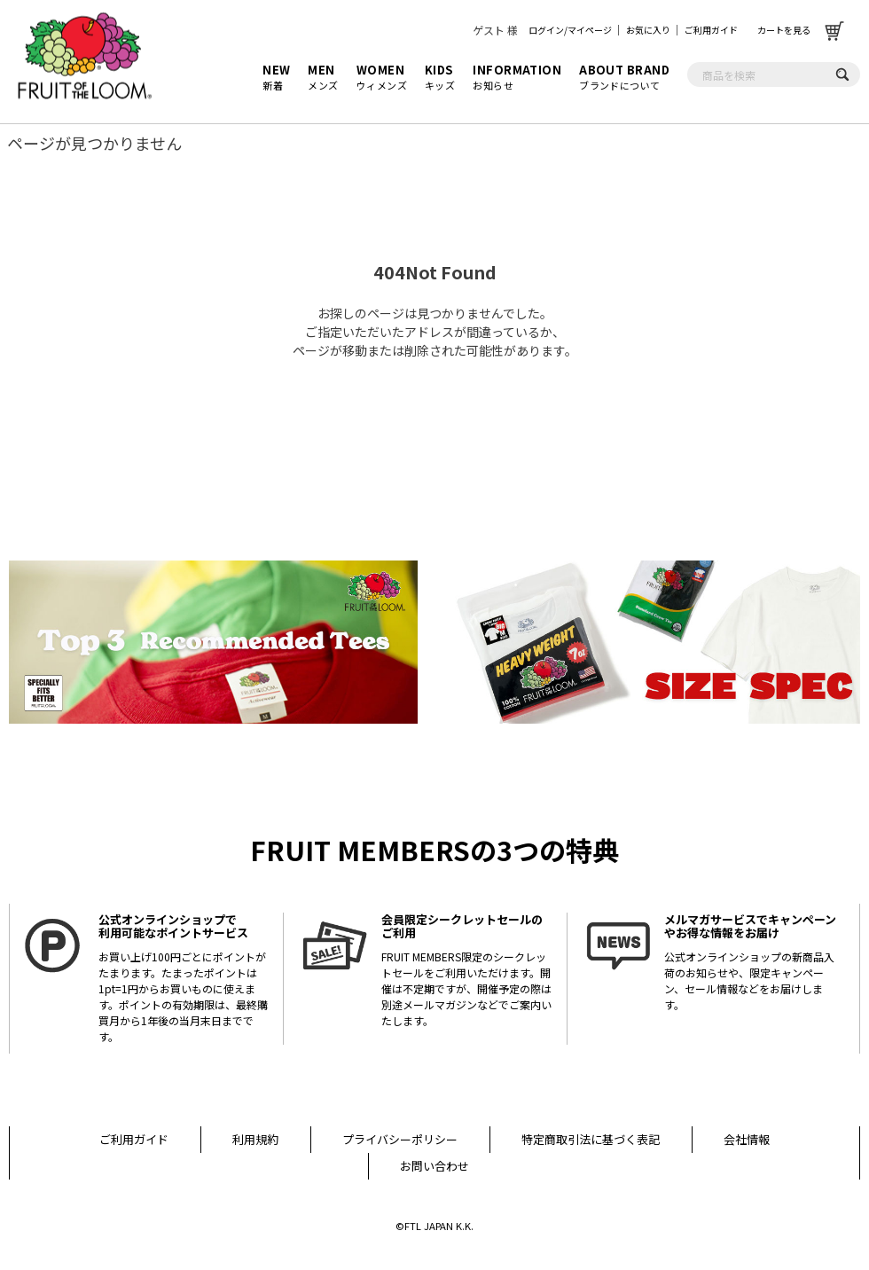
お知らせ (517, 77)
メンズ (323, 77)
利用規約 (255, 1139)
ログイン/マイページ (570, 29)
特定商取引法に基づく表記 (590, 1139)
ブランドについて (624, 77)
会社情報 (747, 1139)
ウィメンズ (381, 77)
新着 (276, 77)
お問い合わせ (434, 1165)
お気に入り (648, 29)
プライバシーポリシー (400, 1139)
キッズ (440, 77)
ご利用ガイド (711, 29)
